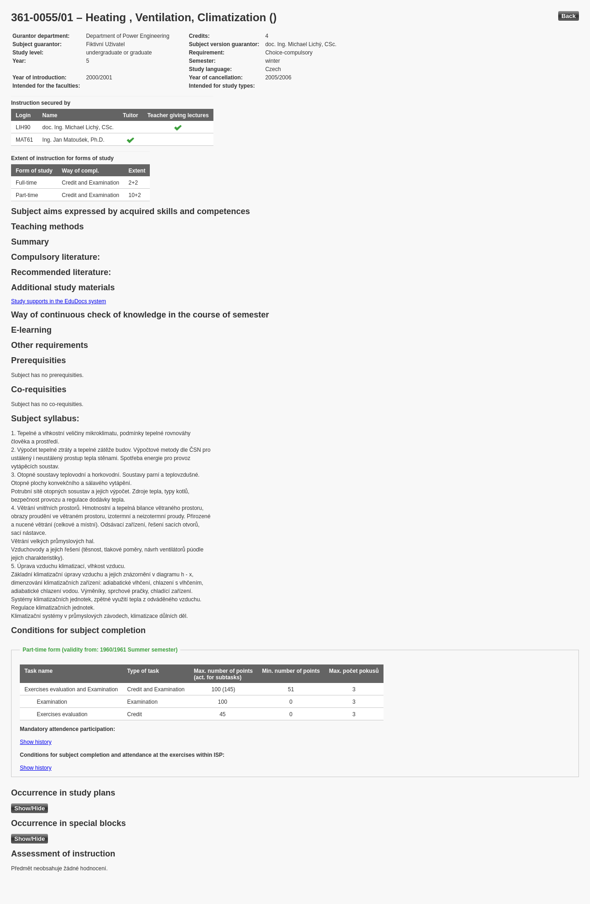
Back (568, 15)
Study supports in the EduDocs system (58, 301)
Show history (36, 742)
